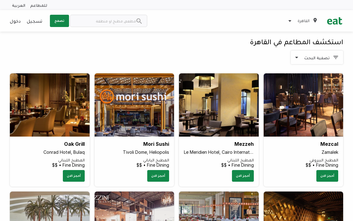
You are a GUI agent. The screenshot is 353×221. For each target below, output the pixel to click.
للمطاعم (38, 5)
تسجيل (34, 21)
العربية (18, 5)
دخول (15, 21)
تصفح (59, 20)
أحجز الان (327, 175)
